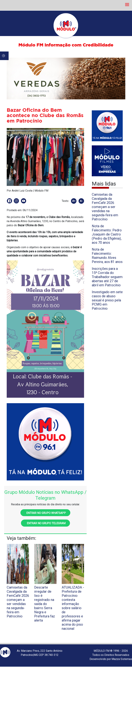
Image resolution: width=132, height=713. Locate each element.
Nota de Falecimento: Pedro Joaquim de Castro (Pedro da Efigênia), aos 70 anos (107, 234)
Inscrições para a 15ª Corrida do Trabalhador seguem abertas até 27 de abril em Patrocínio (107, 277)
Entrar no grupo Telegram (45, 523)
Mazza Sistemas (122, 659)
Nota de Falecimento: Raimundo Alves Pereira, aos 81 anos (107, 255)
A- (81, 201)
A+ (73, 201)
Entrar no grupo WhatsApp (45, 513)
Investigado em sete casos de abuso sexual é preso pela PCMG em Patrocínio (107, 300)
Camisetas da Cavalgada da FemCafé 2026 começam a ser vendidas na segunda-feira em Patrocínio (105, 206)
